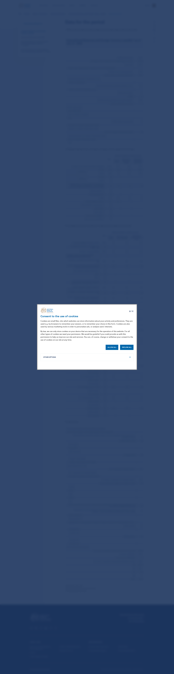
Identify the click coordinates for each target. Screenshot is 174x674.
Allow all (112, 347)
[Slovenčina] (131, 311)
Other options (49, 357)
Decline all (127, 347)
